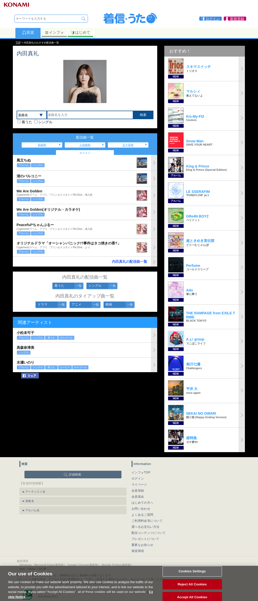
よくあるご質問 (142, 515)
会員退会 (138, 496)
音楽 (28, 32)
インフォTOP (141, 472)
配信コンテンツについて (149, 533)
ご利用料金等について (147, 521)
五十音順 (128, 144)
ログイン (138, 478)
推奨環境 (138, 551)
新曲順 (42, 144)
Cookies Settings (192, 577)
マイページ (139, 484)
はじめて (80, 32)
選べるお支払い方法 (145, 527)
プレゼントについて (145, 539)
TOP (18, 42)
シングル (45, 122)
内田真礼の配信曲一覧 (129, 262)
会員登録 (138, 490)
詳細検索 (75, 474)
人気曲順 (84, 144)
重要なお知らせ (142, 545)
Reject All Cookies (192, 590)
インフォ (54, 32)
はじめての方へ (142, 502)
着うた (27, 122)
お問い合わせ (141, 508)
